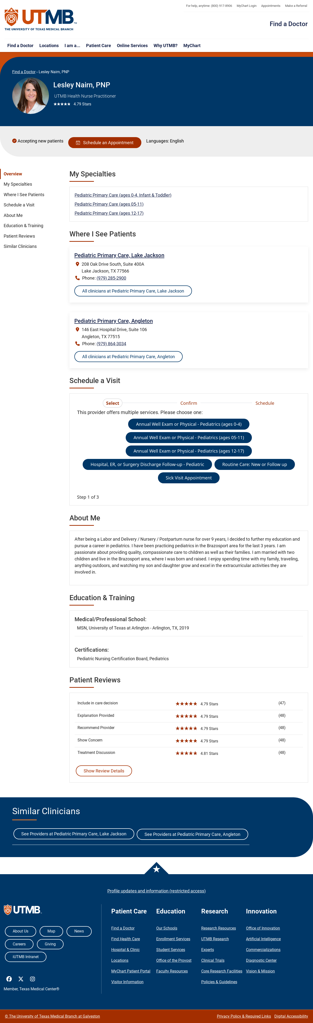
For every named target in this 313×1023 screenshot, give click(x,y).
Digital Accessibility (291, 1016)
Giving (50, 944)
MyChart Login (247, 6)
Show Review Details (104, 770)
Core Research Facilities (221, 971)
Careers (19, 944)
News (79, 931)
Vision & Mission (260, 971)
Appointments (270, 6)
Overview (13, 174)
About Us (20, 931)
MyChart (192, 45)
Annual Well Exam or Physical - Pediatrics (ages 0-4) (188, 424)
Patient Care (98, 45)
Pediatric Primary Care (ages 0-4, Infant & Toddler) (123, 195)
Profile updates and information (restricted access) (156, 890)
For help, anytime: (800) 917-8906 (209, 6)
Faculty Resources (172, 971)
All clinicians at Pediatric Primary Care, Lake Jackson (133, 291)
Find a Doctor (289, 24)
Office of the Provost (173, 960)
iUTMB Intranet (26, 956)
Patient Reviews (19, 236)
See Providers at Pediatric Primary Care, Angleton (192, 834)
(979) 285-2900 (111, 278)
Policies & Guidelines (219, 982)
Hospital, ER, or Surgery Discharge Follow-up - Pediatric (147, 464)
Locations (49, 45)
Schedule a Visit (19, 205)
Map (51, 931)
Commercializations (263, 949)
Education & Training (23, 225)
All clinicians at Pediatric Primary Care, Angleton (128, 356)
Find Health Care (125, 939)
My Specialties (18, 184)
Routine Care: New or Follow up (254, 464)
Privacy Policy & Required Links (244, 1016)
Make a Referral (296, 6)
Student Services (170, 949)
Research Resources (218, 928)
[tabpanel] (189, 454)
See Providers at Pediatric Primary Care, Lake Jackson (73, 833)
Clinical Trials (212, 960)
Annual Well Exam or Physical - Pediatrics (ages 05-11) (189, 437)
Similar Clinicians (20, 246)
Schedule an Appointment (105, 142)
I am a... (72, 45)
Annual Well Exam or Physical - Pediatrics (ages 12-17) (189, 451)
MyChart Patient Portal (130, 971)
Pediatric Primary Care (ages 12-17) (109, 213)
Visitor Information (127, 982)
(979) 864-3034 (111, 343)
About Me (13, 215)
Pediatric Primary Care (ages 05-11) (109, 204)
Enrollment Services (173, 939)
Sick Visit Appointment (189, 478)
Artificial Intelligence (263, 939)
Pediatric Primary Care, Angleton (113, 321)
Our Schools (166, 928)
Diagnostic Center (261, 960)
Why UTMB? (166, 45)
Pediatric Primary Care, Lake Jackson (119, 255)
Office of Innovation (263, 928)
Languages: (157, 140)
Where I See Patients (24, 194)
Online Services (132, 45)
